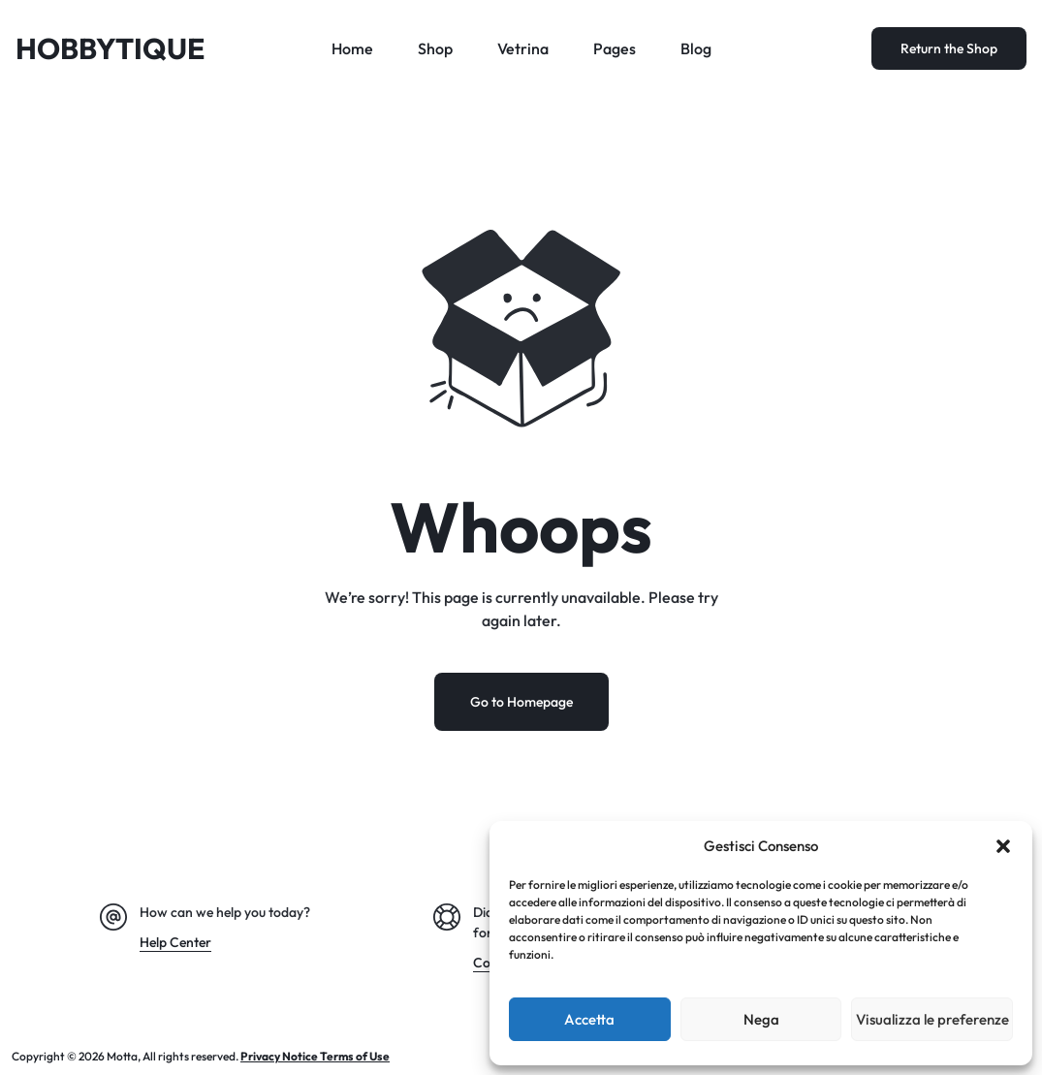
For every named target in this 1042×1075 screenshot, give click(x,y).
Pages (614, 48)
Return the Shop (948, 48)
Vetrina (523, 48)
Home (352, 48)
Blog (695, 48)
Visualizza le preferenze (932, 1019)
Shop (435, 48)
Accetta (589, 1019)
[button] (1003, 846)
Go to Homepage (521, 702)
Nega (761, 1019)
